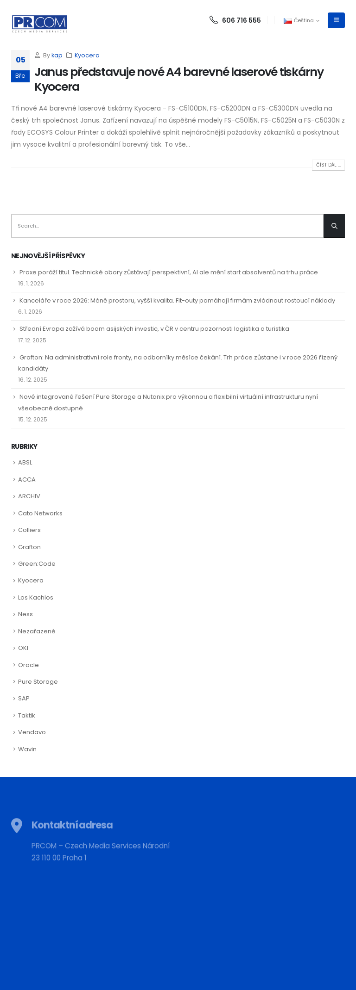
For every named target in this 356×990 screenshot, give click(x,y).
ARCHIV (29, 496)
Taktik (26, 715)
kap (57, 55)
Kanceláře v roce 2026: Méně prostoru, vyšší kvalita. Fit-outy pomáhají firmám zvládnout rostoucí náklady (177, 300)
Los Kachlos (35, 597)
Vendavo (32, 732)
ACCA (27, 479)
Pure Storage (38, 681)
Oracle (28, 665)
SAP (24, 698)
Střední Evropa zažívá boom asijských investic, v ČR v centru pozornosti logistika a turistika (154, 328)
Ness (25, 614)
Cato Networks (40, 513)
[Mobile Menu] (336, 20)
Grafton (29, 547)
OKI (23, 648)
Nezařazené (37, 631)
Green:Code (37, 563)
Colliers (29, 530)
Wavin (27, 749)
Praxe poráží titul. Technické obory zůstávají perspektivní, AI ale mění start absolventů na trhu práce (168, 272)
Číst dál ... (328, 164)
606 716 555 (235, 20)
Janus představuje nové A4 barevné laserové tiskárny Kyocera (179, 79)
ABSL (25, 462)
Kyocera (87, 55)
